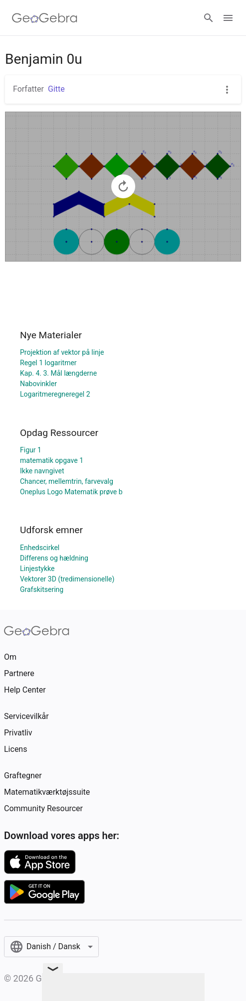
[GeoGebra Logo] (44, 18)
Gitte (56, 89)
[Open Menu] (228, 18)
